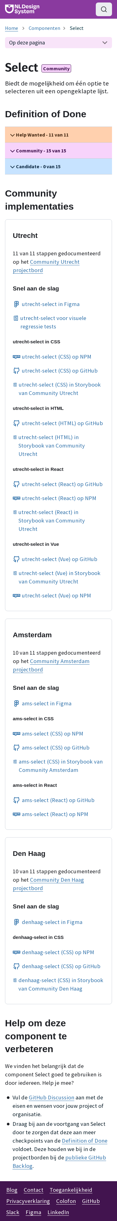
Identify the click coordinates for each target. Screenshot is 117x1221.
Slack (12, 1212)
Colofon (66, 1201)
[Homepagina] (11, 28)
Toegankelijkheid (71, 1189)
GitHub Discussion (51, 1097)
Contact (33, 1189)
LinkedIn (58, 1212)
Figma (33, 1212)
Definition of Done (84, 1140)
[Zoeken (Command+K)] (104, 9)
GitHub (91, 1201)
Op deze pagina (27, 42)
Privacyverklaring (28, 1201)
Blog (11, 1189)
